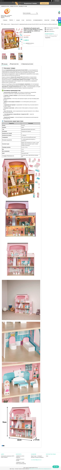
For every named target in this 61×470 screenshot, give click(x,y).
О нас (23, 20)
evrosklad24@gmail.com (36, 459)
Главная (5, 20)
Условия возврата (37, 20)
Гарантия (46, 20)
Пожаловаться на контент (34, 468)
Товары (11, 20)
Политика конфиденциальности (45, 468)
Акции (18, 20)
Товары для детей (15, 24)
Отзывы (53, 20)
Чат (56, 466)
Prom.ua (36, 467)
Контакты (28, 20)
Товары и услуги (6, 24)
